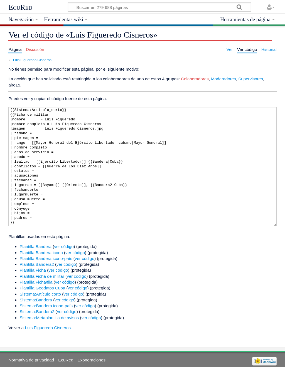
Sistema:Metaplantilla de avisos (49, 317)
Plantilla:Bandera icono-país (45, 258)
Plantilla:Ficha (32, 270)
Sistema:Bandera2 (36, 311)
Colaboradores (195, 78)
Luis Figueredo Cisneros (32, 60)
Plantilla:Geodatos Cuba (42, 288)
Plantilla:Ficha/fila (35, 282)
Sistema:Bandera (35, 299)
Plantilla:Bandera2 (36, 264)
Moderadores (223, 78)
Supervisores (250, 78)
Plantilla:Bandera (35, 246)
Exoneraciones (91, 360)
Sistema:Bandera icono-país (46, 305)
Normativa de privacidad (31, 360)
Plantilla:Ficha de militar (41, 276)
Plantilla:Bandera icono (41, 252)
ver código (64, 246)
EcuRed (20, 7)
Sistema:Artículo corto (40, 294)
